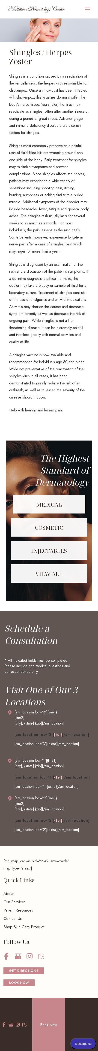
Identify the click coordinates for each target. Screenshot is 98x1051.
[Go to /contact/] (49, 719)
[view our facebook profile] (6, 956)
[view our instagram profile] (29, 956)
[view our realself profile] (41, 956)
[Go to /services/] (49, 573)
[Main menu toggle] (87, 9)
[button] (23, 970)
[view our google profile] (18, 956)
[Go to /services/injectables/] (49, 550)
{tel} (58, 734)
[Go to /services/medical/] (49, 504)
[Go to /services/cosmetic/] (49, 527)
